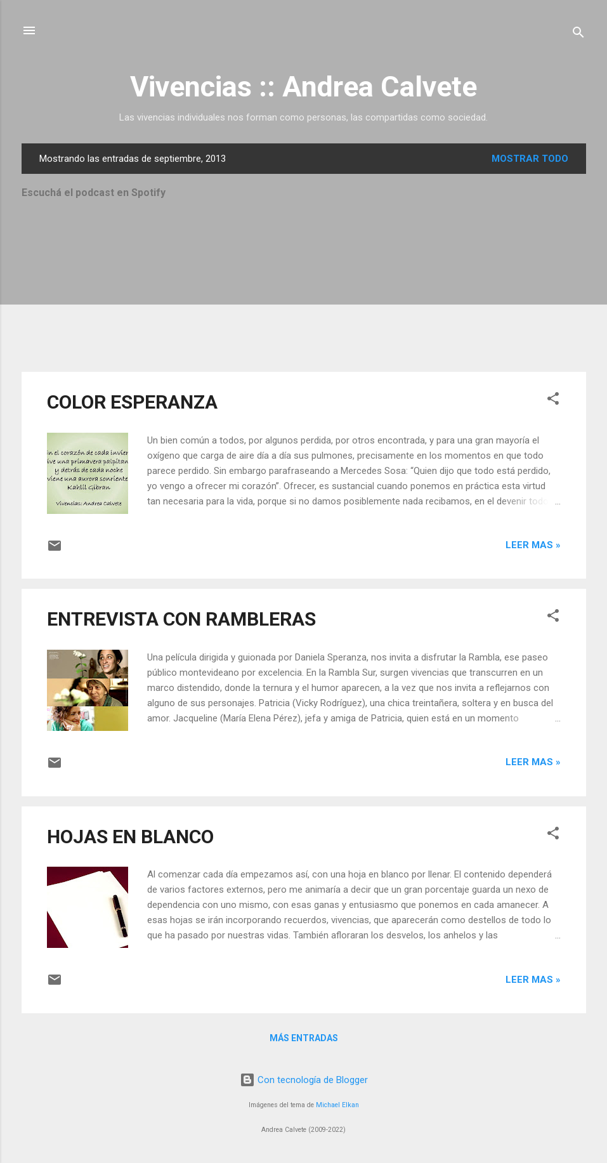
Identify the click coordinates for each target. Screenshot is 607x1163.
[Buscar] (578, 34)
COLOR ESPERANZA (132, 402)
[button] (553, 401)
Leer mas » (533, 545)
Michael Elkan (337, 1105)
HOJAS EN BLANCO (130, 836)
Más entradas (304, 1038)
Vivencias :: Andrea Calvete (303, 86)
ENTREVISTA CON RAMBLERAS (181, 619)
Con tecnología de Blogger (304, 1080)
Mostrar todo (530, 158)
